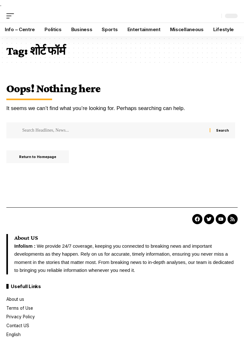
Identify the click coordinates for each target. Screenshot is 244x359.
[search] (215, 16)
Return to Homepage (37, 157)
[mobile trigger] (11, 15)
